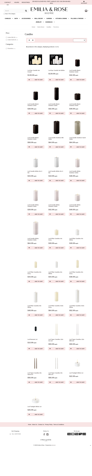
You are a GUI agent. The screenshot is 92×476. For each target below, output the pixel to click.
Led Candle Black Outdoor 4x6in (33, 144)
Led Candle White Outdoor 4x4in (74, 215)
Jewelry (39, 22)
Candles (8, 18)
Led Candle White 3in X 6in (55, 180)
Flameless (11, 48)
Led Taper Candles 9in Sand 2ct (35, 394)
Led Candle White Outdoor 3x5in (74, 180)
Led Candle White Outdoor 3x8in (54, 215)
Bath (16, 18)
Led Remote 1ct (32, 357)
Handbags (49, 22)
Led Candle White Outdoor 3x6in (33, 215)
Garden (49, 18)
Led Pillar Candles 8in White (34, 322)
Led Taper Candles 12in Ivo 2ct (55, 358)
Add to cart (36, 81)
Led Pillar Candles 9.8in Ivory (55, 322)
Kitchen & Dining (61, 18)
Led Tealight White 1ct (76, 393)
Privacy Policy (49, 447)
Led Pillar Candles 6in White (55, 287)
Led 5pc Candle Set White (56, 72)
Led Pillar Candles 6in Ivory (34, 287)
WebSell (53, 468)
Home (33, 27)
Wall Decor (38, 18)
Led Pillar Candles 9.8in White (76, 322)
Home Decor (40, 27)
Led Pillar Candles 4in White (76, 251)
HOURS (16, 2)
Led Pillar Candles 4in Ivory (55, 251)
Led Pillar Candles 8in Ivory (76, 287)
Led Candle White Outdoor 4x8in (33, 251)
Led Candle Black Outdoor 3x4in (74, 73)
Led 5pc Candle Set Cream (34, 73)
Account (84, 2)
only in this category (9, 13)
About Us (33, 447)
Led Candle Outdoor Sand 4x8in (77, 144)
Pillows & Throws (77, 18)
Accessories (26, 18)
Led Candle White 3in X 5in (35, 180)
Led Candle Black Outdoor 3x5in (33, 108)
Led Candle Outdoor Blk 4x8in (56, 144)
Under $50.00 (12, 37)
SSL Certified (15, 456)
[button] (86, 10)
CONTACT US (7, 3)
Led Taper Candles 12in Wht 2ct (76, 358)
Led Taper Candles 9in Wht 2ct (55, 394)
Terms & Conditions (59, 447)
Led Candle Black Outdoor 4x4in (74, 108)
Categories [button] (9, 44)
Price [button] (7, 33)
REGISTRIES (26, 2)
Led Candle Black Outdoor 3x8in (53, 108)
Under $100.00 (12, 39)
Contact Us (40, 447)
